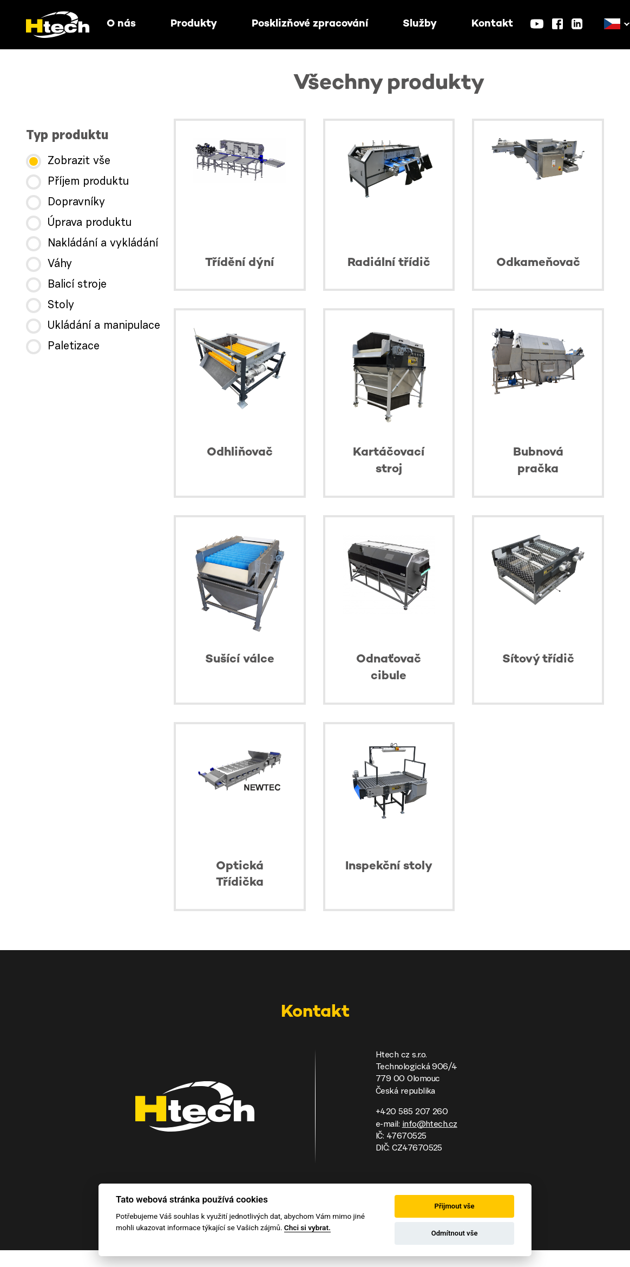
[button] (612, 24)
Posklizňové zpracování (310, 24)
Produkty (193, 24)
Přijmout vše (455, 1206)
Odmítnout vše (454, 1233)
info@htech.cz (429, 1124)
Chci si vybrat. (307, 1227)
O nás (121, 24)
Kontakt (492, 24)
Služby (420, 24)
